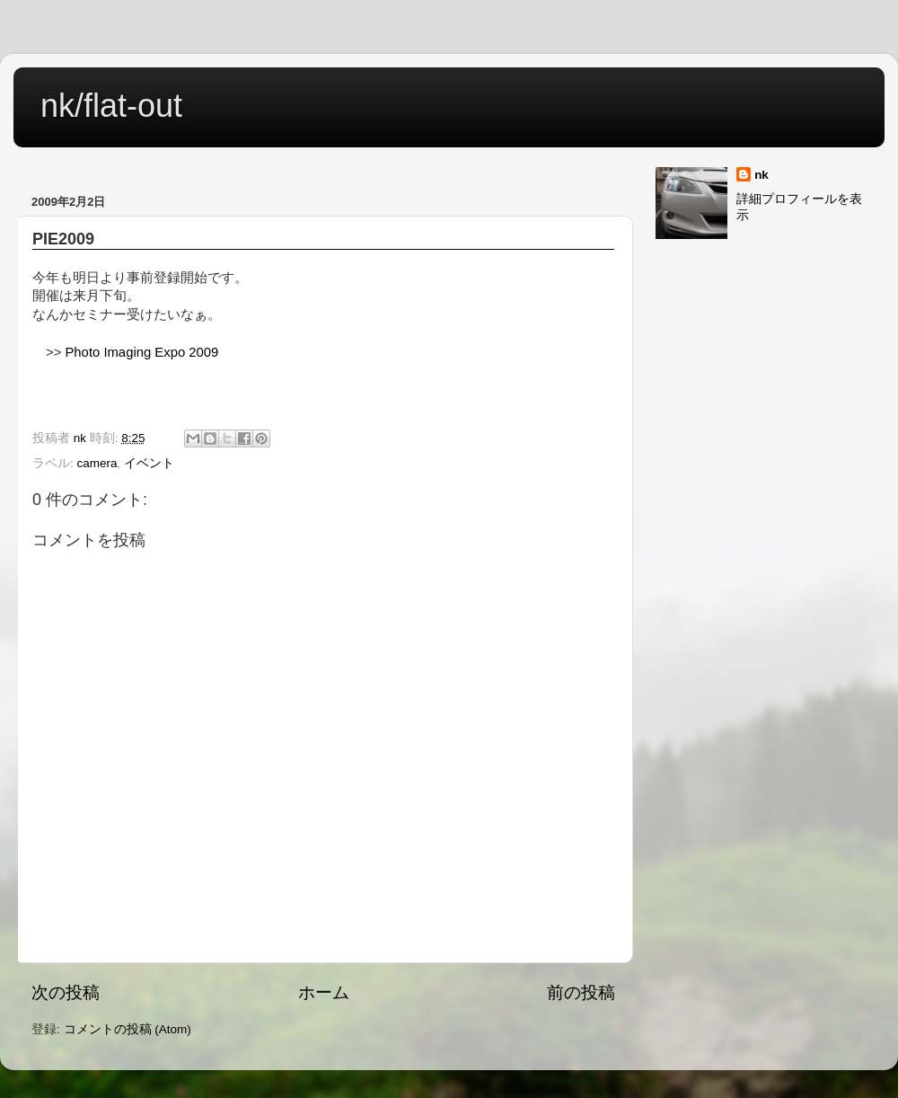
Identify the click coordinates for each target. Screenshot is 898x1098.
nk (761, 175)
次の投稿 (65, 992)
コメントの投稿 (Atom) (127, 1029)
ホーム (323, 992)
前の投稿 (581, 992)
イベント (149, 463)
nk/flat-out (111, 105)
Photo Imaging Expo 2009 (141, 352)
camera (97, 463)
